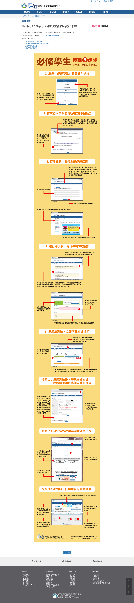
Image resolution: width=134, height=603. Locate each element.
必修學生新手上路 (31, 46)
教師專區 (105, 12)
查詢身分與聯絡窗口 (52, 35)
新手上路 (79, 12)
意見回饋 (110, 1)
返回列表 (67, 553)
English (99, 1)
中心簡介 (40, 12)
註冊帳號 (93, 1)
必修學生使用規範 (31, 48)
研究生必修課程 (34, 41)
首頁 (24, 16)
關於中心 (30, 16)
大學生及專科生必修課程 (37, 44)
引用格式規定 (76, 598)
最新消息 (27, 12)
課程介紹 (53, 12)
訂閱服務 (92, 12)
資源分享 (66, 12)
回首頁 (105, 1)
